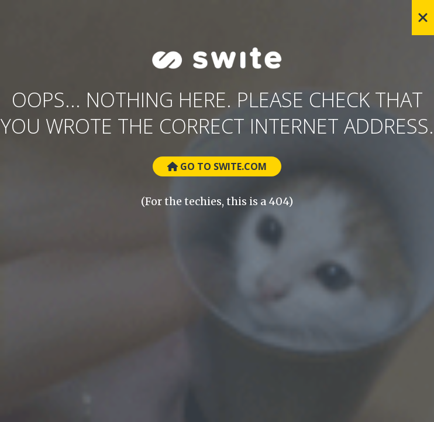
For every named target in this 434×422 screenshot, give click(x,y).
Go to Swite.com (217, 166)
